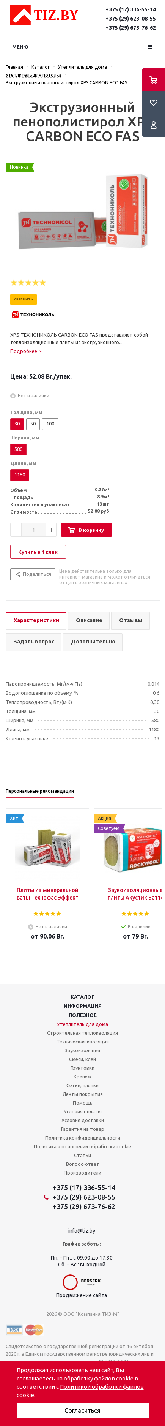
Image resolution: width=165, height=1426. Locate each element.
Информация (83, 1006)
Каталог (82, 996)
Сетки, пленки (82, 1085)
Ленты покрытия (83, 1094)
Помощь (83, 1102)
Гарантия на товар (82, 1129)
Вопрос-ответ (82, 1164)
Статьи (82, 1155)
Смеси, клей (82, 1059)
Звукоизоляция (82, 1050)
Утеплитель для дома (82, 1024)
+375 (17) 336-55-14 (130, 9)
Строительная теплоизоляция (82, 1033)
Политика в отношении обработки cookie (82, 1146)
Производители (82, 1172)
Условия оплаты (83, 1111)
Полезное (83, 1015)
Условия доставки (82, 1120)
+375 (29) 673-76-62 (130, 27)
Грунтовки (82, 1067)
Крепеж (82, 1076)
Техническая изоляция (83, 1041)
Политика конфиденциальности (82, 1137)
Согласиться (82, 1410)
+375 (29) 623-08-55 (130, 18)
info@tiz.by (81, 1231)
